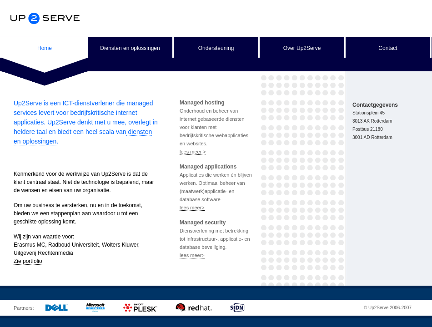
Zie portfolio (28, 261)
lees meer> (192, 207)
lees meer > (193, 151)
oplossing (49, 221)
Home (44, 48)
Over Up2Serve (302, 48)
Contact (387, 48)
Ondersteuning (216, 48)
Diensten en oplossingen (130, 48)
